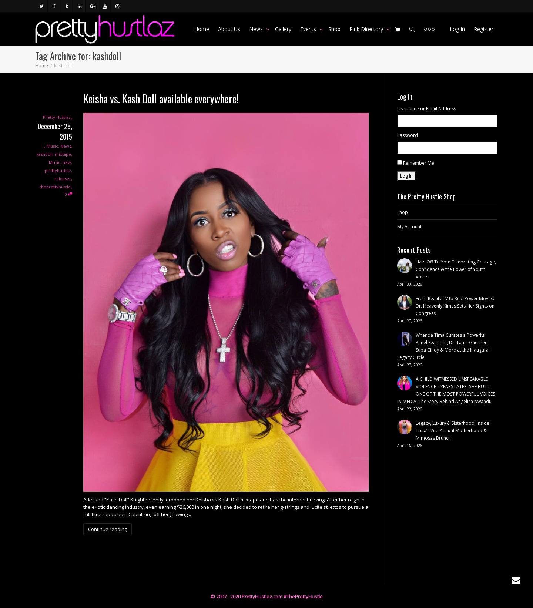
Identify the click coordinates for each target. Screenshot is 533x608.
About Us (229, 29)
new (67, 162)
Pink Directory (367, 29)
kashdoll (44, 154)
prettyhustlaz (58, 170)
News (256, 29)
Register (483, 29)
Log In (457, 29)
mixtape (63, 154)
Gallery (283, 29)
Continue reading (107, 529)
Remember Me (418, 163)
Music (52, 146)
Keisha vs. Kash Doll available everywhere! (160, 98)
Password (407, 135)
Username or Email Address (426, 108)
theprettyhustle (55, 186)
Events (309, 29)
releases (62, 178)
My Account (409, 227)
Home (201, 29)
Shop (334, 29)
